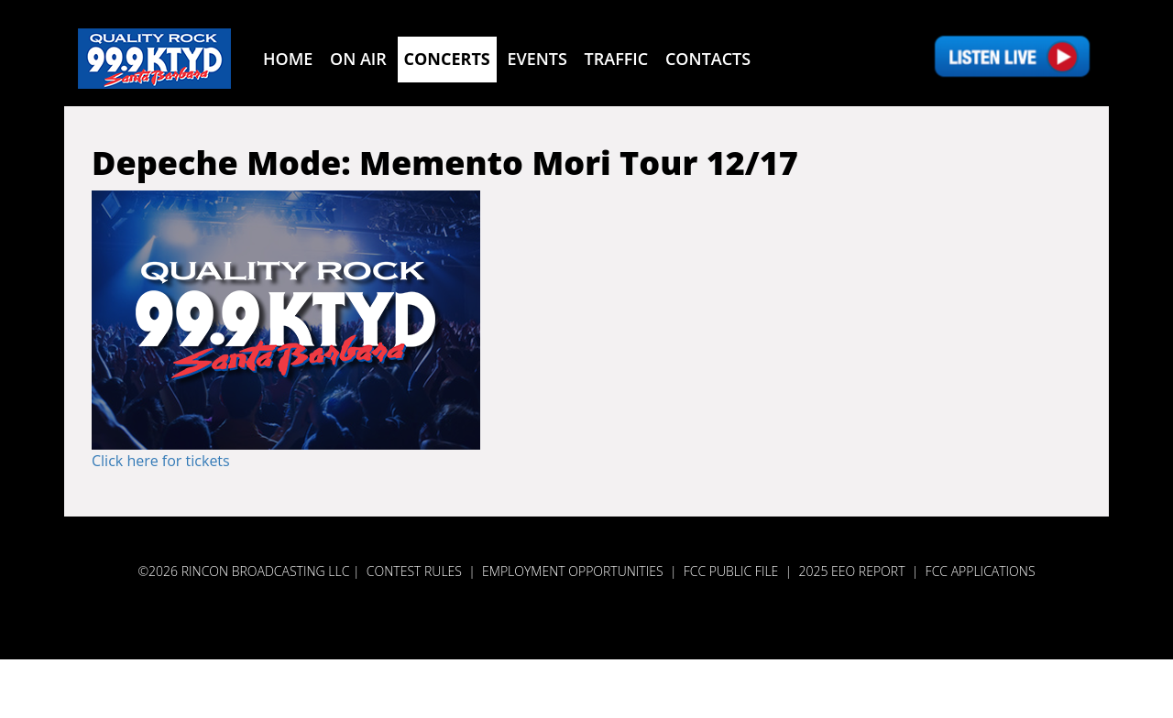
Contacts (708, 59)
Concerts (447, 59)
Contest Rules (414, 571)
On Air (358, 59)
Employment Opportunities (572, 571)
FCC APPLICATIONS (981, 571)
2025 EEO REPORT (851, 571)
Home (287, 59)
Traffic (617, 59)
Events (536, 59)
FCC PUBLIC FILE (731, 571)
